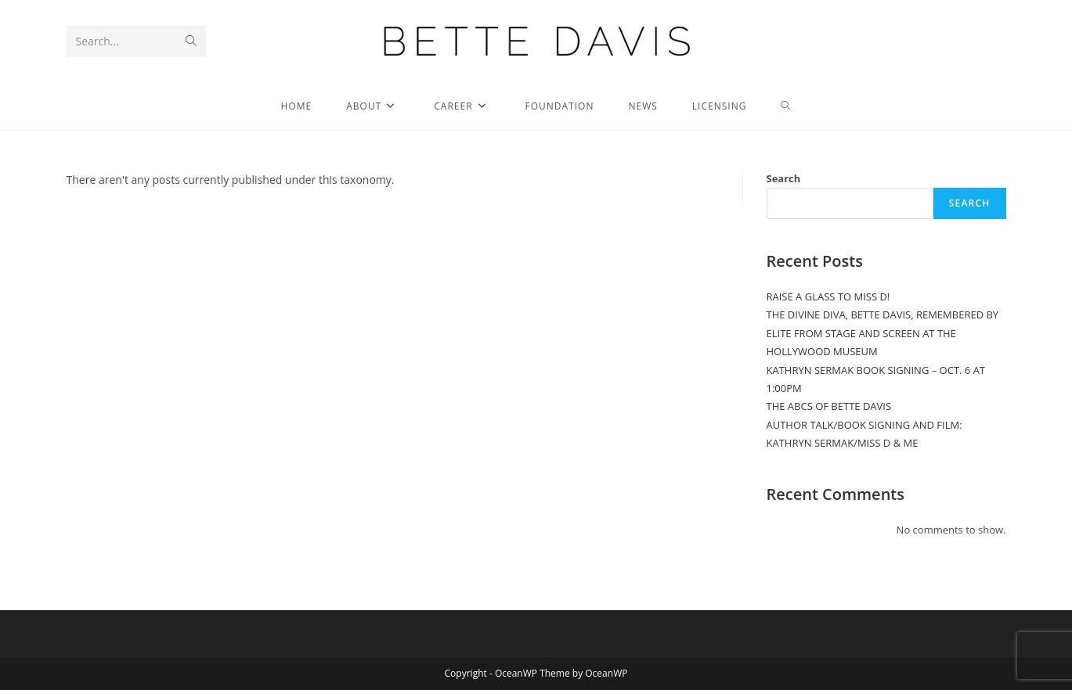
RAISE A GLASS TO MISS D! (828, 296)
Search (784, 178)
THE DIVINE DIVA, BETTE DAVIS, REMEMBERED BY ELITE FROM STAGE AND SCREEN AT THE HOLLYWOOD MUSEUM (883, 332)
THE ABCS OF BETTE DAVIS (829, 406)
